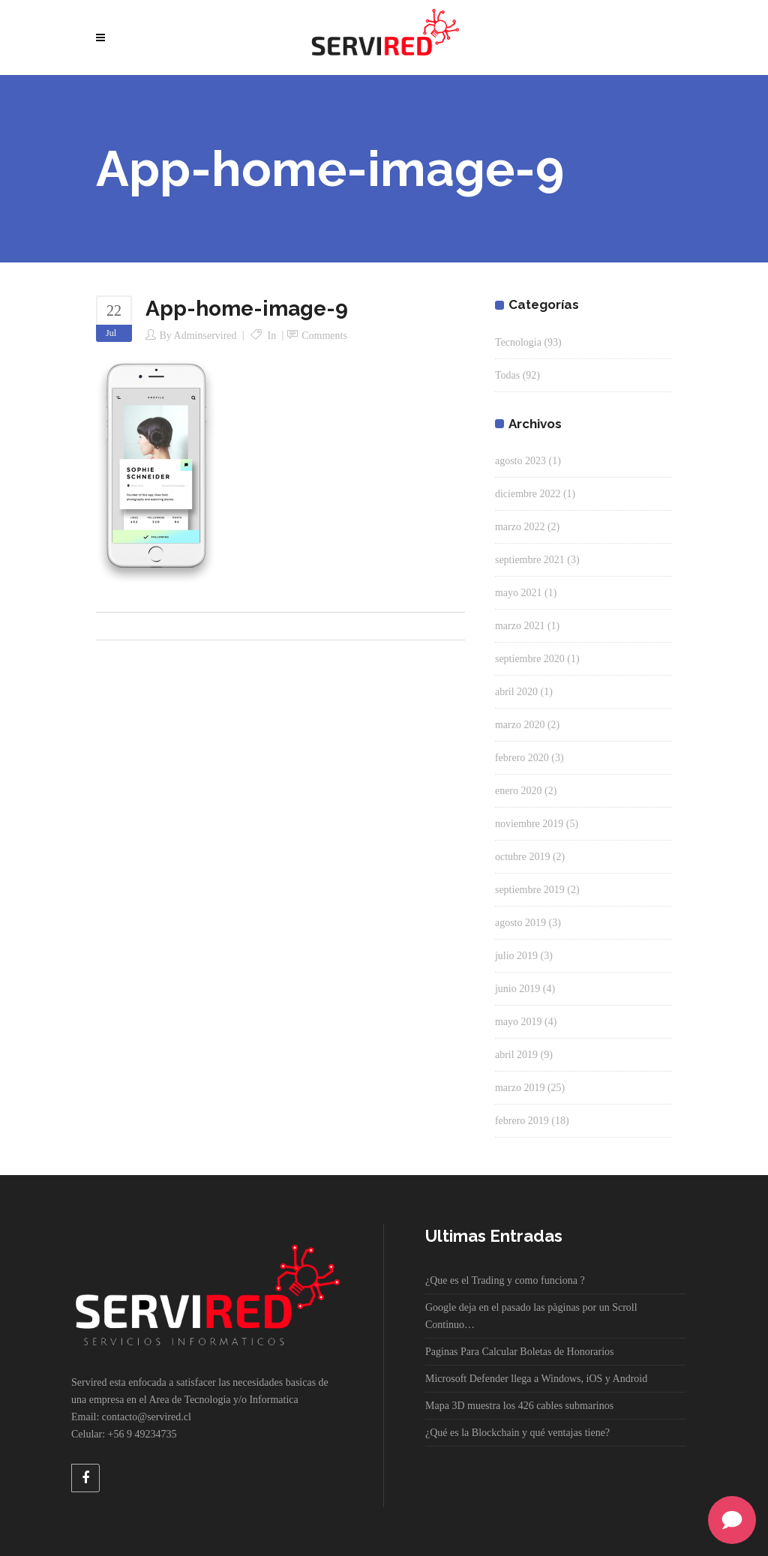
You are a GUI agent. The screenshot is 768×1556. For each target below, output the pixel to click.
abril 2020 (516, 691)
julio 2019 (516, 955)
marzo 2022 (519, 526)
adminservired (205, 335)
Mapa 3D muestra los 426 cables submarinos (519, 1405)
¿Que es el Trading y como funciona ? (505, 1280)
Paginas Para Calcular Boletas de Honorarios (519, 1351)
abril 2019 (516, 1054)
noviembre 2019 (529, 823)
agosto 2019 (520, 922)
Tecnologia (518, 342)
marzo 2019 (519, 1087)
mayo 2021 (518, 592)
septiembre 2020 (530, 658)
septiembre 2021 (530, 559)
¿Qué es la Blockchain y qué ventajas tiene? (517, 1432)
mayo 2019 (518, 1021)
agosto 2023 (520, 460)
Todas (507, 375)
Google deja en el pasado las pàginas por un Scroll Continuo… (531, 1316)
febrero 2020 (522, 757)
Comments (324, 335)
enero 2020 (518, 790)
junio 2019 (517, 988)
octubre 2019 (522, 856)
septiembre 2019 (530, 889)
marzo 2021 (519, 625)
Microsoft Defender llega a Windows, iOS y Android (536, 1378)
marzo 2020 (519, 724)
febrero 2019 (522, 1120)
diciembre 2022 (527, 493)
